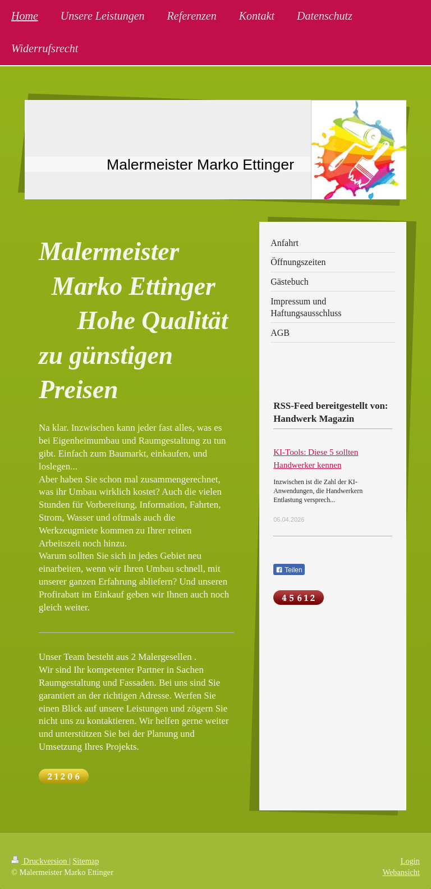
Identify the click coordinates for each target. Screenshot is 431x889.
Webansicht (401, 872)
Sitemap (85, 860)
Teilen (289, 570)
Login (410, 860)
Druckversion (40, 860)
